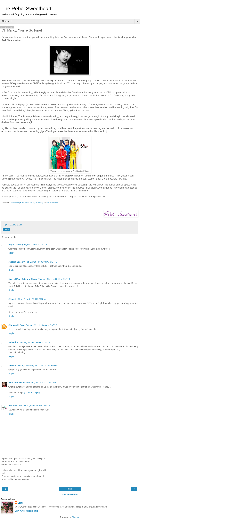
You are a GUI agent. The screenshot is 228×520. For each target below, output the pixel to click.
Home (69, 489)
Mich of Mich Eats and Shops (22, 279)
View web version (70, 494)
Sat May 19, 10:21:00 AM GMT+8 (30, 299)
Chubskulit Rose (16, 325)
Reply (11, 253)
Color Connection (52, 203)
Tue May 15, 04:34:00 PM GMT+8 (31, 244)
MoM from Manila (17, 382)
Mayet (11, 244)
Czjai (20, 503)
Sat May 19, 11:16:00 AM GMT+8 (41, 325)
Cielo (11, 299)
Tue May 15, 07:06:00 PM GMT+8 (41, 262)
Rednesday (39, 203)
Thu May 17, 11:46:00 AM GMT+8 (54, 279)
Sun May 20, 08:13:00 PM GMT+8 (35, 342)
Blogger (75, 517)
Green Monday (14, 203)
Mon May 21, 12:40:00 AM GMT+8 (41, 365)
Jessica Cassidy (16, 262)
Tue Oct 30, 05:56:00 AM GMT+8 (34, 406)
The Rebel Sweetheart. (27, 8)
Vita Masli (13, 406)
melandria (13, 342)
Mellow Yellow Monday (27, 203)
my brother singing (31, 392)
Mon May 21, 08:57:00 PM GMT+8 (42, 382)
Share (6, 229)
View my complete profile (26, 511)
